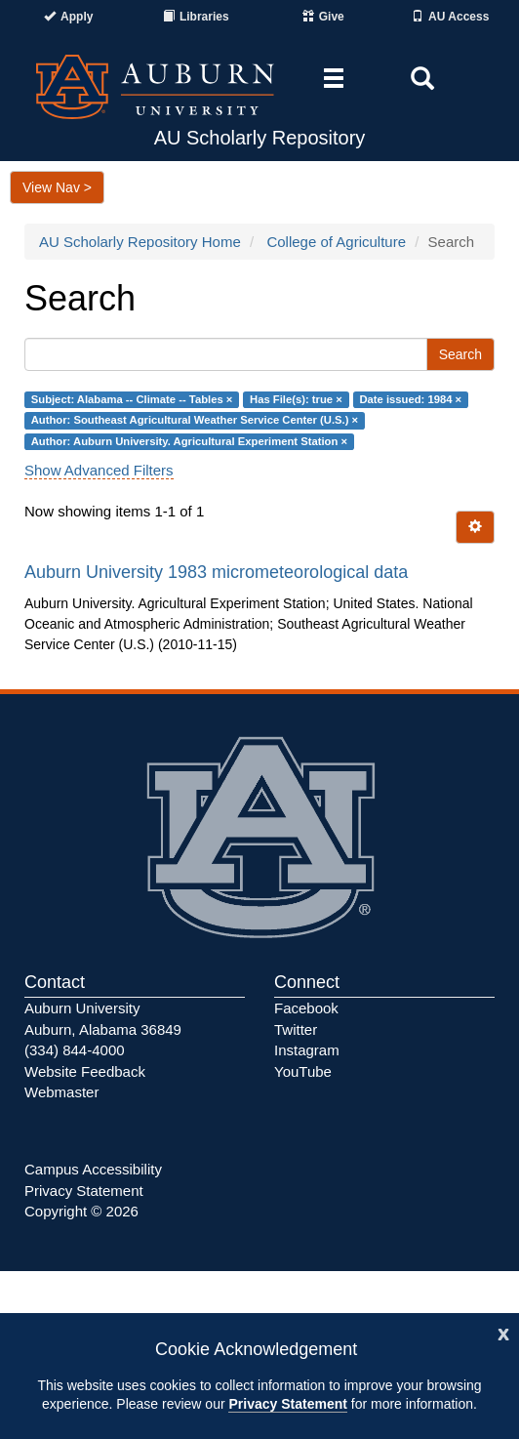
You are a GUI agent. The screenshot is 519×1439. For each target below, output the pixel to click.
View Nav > (57, 187)
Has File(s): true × (296, 399)
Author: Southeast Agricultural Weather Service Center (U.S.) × (194, 421)
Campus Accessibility (93, 1169)
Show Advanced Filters (99, 470)
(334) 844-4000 (74, 1050)
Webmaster (61, 1092)
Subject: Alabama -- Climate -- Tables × (132, 399)
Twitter (295, 1029)
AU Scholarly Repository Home (140, 241)
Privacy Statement (287, 1404)
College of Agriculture (336, 241)
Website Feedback (84, 1071)
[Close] (503, 1332)
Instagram (306, 1050)
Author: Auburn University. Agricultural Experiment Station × (189, 441)
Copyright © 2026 (81, 1211)
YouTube (303, 1071)
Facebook (306, 1008)
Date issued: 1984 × (410, 399)
